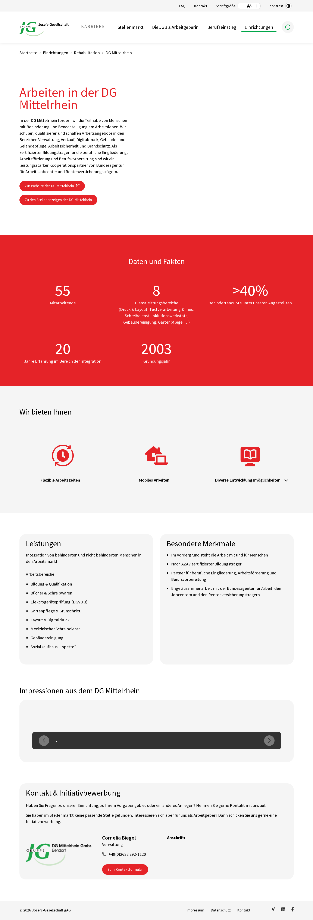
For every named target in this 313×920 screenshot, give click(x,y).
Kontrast (276, 5)
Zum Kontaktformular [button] (125, 869)
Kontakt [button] (200, 5)
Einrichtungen (259, 27)
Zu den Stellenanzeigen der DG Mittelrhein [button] (58, 199)
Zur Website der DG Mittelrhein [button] (49, 185)
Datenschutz (221, 910)
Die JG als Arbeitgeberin (175, 27)
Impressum (195, 910)
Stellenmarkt (131, 27)
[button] (241, 6)
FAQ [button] (182, 5)
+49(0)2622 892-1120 (127, 854)
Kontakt (243, 910)
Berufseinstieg (221, 27)
